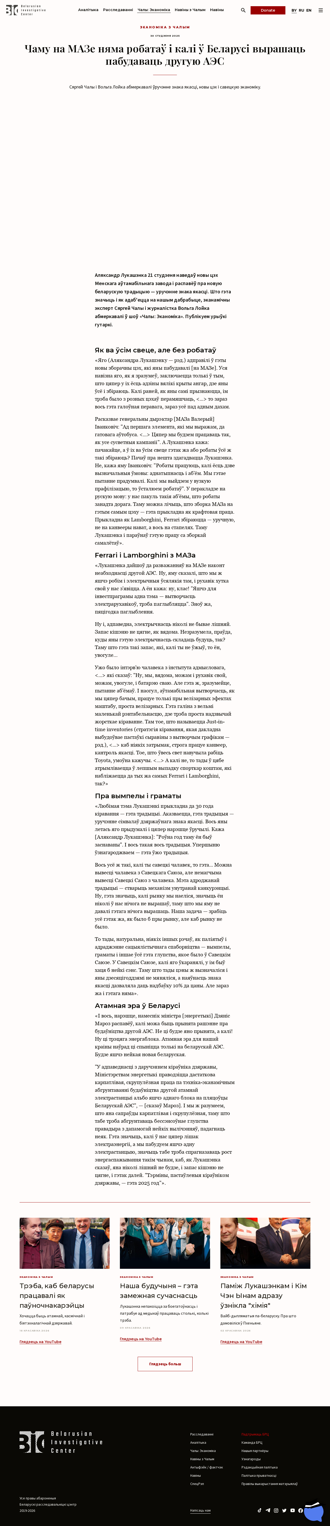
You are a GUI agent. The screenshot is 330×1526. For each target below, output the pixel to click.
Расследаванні (118, 9)
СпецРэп (197, 1483)
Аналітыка (88, 9)
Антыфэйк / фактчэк (206, 1467)
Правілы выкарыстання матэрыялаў (270, 1483)
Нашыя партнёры (255, 1450)
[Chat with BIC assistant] (313, 1510)
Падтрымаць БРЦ (255, 1434)
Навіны (217, 9)
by (294, 10)
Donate (268, 10)
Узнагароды (251, 1459)
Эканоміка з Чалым (165, 27)
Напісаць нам (200, 1510)
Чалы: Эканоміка (154, 9)
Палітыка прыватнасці (259, 1475)
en (308, 10)
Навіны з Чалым (190, 9)
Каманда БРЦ (252, 1442)
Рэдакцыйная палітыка (260, 1467)
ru (301, 10)
